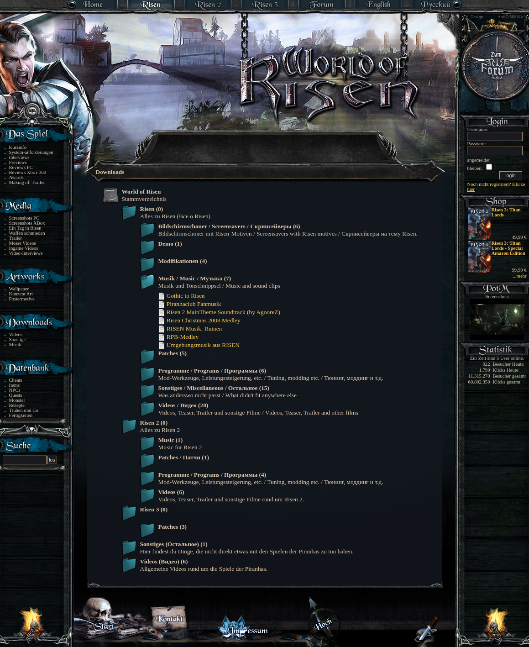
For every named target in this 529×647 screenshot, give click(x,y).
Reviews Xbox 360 (28, 172)
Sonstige (17, 339)
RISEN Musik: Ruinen (190, 328)
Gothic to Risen (181, 295)
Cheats (15, 380)
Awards (16, 177)
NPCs (15, 390)
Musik (15, 344)
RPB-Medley (178, 336)
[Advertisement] (265, 141)
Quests (15, 395)
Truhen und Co (23, 410)
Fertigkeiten (21, 415)
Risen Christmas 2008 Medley (199, 320)
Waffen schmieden (27, 233)
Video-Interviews (26, 253)
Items (14, 385)
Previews (18, 162)
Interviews (19, 157)
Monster (17, 400)
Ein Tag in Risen (25, 228)
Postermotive (22, 298)
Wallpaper (19, 288)
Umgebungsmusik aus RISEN (199, 345)
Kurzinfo (17, 147)
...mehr (520, 276)
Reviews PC (21, 167)
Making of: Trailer (27, 182)
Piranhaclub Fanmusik (189, 303)
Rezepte (17, 405)
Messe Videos (22, 243)
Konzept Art (21, 293)
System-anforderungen (31, 152)
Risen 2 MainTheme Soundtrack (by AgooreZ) (219, 312)
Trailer (15, 238)
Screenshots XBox (27, 223)
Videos (16, 334)
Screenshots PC (24, 218)
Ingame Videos (23, 248)
